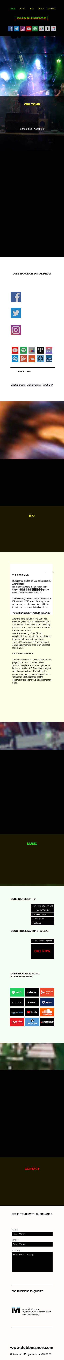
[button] (45, 572)
